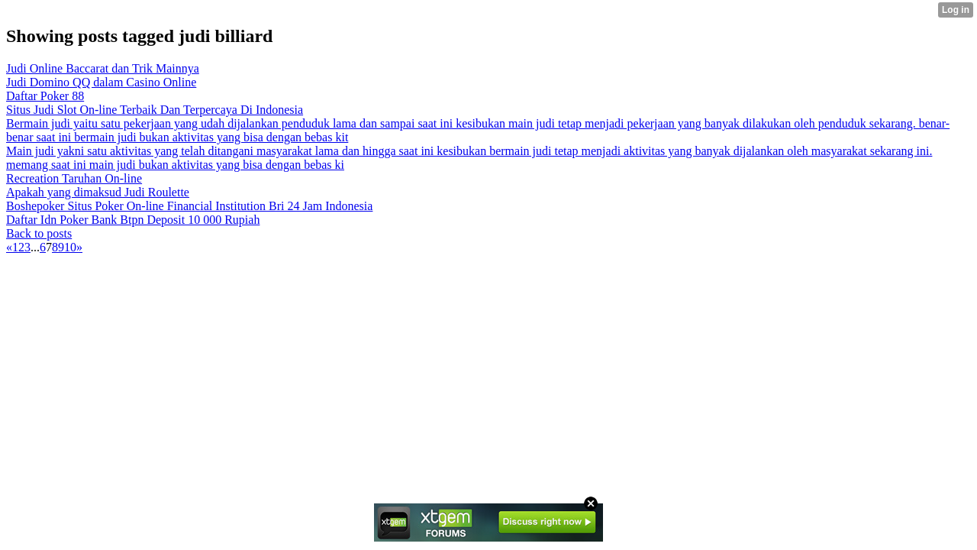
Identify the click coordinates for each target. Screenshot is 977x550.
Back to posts (39, 233)
